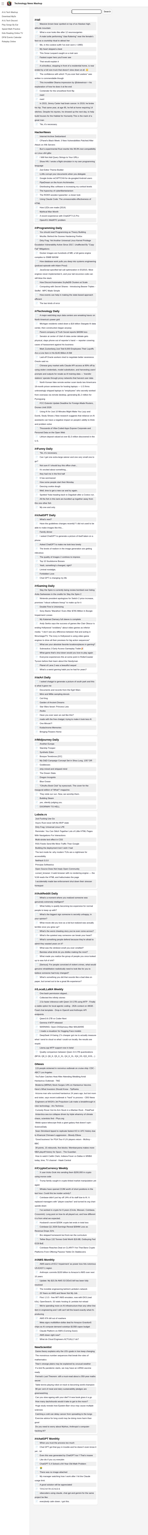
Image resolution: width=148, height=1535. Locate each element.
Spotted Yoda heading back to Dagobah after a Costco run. (67, 495)
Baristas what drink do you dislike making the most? (64, 952)
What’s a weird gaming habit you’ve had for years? (63, 669)
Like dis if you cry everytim (52, 1459)
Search (107, 11)
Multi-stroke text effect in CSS (49, 839)
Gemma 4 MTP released (51, 1023)
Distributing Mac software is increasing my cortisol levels (66, 186)
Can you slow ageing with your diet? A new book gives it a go (63, 1397)
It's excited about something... (53, 470)
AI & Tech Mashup (10, 12)
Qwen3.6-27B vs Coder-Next (53, 1018)
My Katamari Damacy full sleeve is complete (60, 619)
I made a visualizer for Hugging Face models (60, 1031)
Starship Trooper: (48, 748)
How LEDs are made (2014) (53, 207)
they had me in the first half (52, 474)
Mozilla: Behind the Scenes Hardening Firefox (61, 236)
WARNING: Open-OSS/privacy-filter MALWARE (62, 1027)
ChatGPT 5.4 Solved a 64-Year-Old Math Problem (63, 1464)
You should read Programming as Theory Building (63, 232)
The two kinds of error (50, 303)
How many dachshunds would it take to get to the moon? (61, 1401)
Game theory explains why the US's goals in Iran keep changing (65, 1351)
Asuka (43, 711)
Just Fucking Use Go (45, 819)
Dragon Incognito (48, 777)
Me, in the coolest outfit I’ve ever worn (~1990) (61, 45)
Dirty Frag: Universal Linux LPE (50, 827)
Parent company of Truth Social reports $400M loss (63, 332)
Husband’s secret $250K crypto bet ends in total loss (64, 1222)
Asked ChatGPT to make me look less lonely (60, 544)
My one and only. (48, 507)
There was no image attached (53, 1472)
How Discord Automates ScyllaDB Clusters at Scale (64, 282)
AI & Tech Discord (10, 21)
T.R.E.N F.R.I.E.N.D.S (50, 1489)
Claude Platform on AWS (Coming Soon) (58, 1331)
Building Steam (47, 798)
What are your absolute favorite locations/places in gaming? (67, 644)
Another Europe (47, 744)
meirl (42, 95)
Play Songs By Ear (10, 25)
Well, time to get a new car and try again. (59, 490)
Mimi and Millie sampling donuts (54, 694)
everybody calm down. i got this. (55, 1501)
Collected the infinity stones (52, 997)
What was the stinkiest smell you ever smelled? (62, 948)
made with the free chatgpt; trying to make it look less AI (66, 719)
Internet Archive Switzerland (53, 136)
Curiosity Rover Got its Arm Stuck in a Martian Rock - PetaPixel (64, 1110)
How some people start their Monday (57, 482)
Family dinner (46, 532)
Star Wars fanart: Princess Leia (54, 707)
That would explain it (49, 61)
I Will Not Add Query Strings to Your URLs (59, 157)
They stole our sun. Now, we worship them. (60, 794)
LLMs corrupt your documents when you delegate (63, 174)
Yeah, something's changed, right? (56, 565)
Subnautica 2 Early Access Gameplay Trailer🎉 (62, 648)
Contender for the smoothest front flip (57, 91)
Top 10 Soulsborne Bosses (52, 561)
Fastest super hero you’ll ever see (55, 57)
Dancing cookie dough (50, 486)
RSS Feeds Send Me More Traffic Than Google (57, 844)
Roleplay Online (9, 41)
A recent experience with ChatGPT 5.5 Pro (59, 216)
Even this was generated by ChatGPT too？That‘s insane (66, 1455)
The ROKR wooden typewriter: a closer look (60, 195)
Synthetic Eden (47, 752)
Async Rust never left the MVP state (52, 823)
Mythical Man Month (49, 212)
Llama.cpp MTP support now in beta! (57, 1048)
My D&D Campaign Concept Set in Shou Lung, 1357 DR (66, 760)
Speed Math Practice (11, 29)
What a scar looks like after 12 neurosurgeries (61, 32)
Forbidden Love (47, 574)
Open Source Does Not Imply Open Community (57, 869)
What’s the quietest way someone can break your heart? (66, 935)
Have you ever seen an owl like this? (57, 715)
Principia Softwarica (44, 865)
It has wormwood (48, 478)
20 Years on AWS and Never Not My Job (58, 1293)
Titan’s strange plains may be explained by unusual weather (63, 1364)
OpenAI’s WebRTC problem (53, 220)
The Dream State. (48, 773)
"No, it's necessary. (48, 124)
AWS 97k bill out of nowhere (53, 1318)
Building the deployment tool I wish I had (54, 848)
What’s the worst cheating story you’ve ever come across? (67, 931)
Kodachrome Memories (50, 727)
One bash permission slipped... (54, 993)
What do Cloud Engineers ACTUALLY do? (59, 1339)
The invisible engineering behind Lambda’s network (63, 1289)
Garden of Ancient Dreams (52, 702)
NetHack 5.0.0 (42, 860)
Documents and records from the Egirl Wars (60, 690)
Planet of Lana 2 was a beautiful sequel (58, 665)
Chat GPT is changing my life (53, 578)
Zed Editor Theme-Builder (52, 170)
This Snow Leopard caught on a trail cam (59, 53)
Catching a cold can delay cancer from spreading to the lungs (63, 1414)
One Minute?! (46, 723)
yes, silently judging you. (51, 802)
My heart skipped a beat (51, 49)
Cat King (44, 698)
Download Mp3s (9, 16)
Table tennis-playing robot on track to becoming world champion (64, 1385)
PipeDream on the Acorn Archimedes (57, 182)
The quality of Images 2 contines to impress (60, 557)
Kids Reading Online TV (12, 33)
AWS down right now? (50, 1335)
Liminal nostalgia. (48, 569)
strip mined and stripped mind (53, 769)
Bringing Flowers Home (51, 732)
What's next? (46, 519)
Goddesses (45, 765)
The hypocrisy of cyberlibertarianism (56, 191)
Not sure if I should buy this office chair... (58, 465)
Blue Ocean (45, 781)
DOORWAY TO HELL (50, 806)
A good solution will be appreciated (56, 1485)
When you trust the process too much (57, 1443)
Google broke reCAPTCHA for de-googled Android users (66, 178)
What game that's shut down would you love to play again (66, 653)
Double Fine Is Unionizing (52, 607)
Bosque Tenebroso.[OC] (51, 756)
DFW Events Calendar (11, 37)
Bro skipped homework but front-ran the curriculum (63, 1235)
